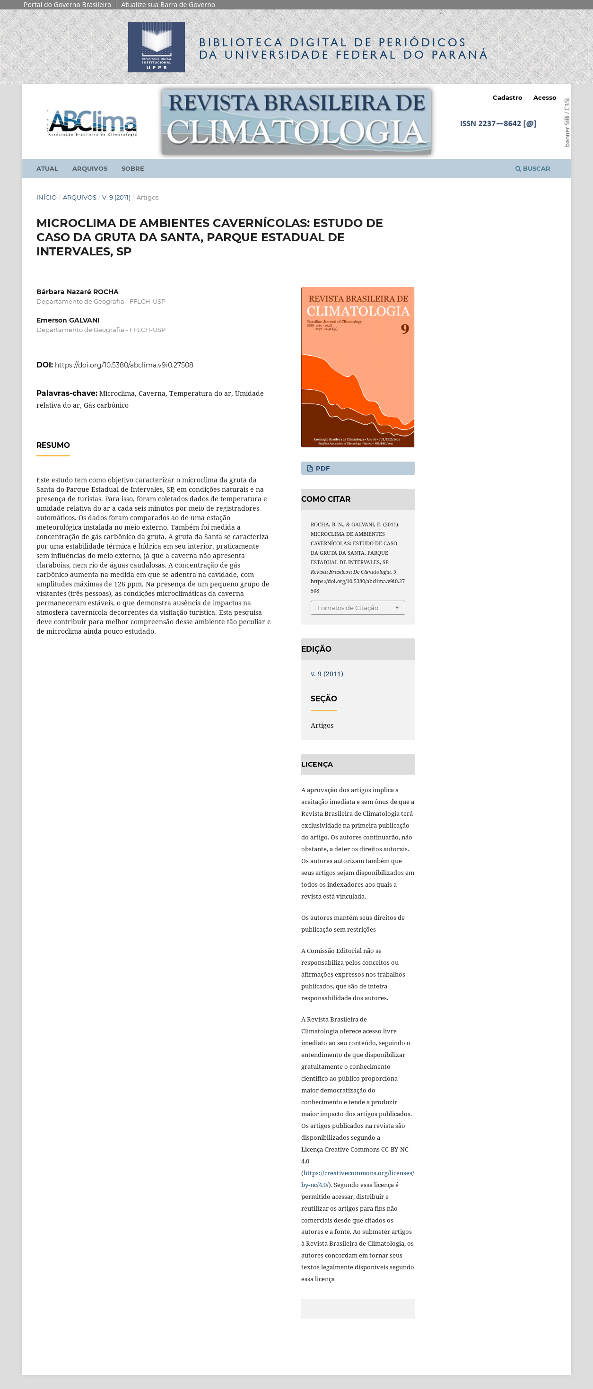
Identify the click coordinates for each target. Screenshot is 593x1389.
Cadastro (508, 97)
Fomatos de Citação (347, 608)
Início (46, 197)
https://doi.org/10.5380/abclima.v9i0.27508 (124, 365)
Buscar (532, 168)
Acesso (545, 97)
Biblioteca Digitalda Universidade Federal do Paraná (344, 48)
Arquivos (89, 168)
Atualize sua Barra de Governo (168, 4)
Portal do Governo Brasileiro (67, 4)
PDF (322, 468)
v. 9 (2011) (116, 197)
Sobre (133, 168)
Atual (47, 168)
